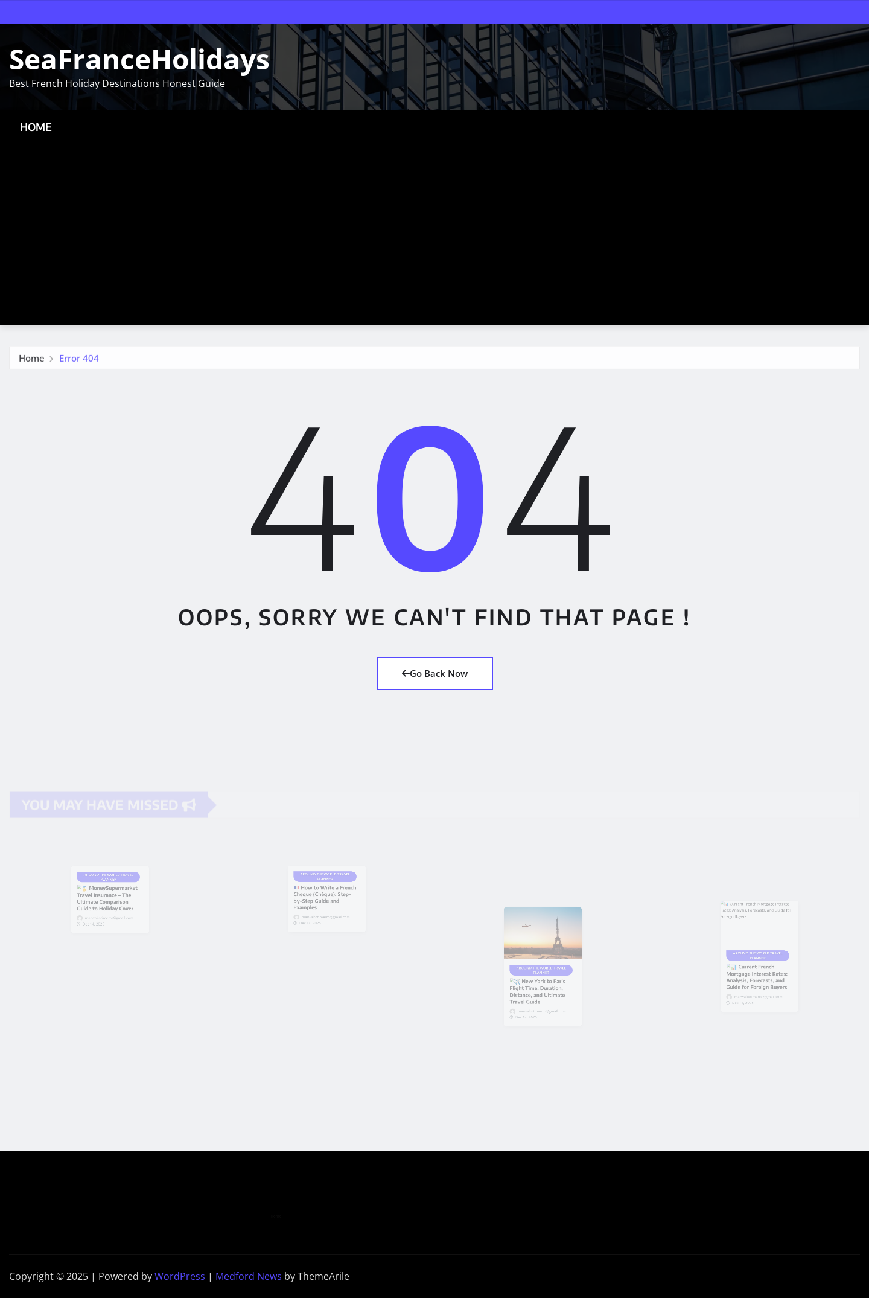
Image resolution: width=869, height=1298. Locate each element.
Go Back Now (435, 673)
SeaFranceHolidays (139, 58)
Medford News (248, 1276)
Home (36, 126)
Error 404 (79, 360)
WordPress (179, 1276)
